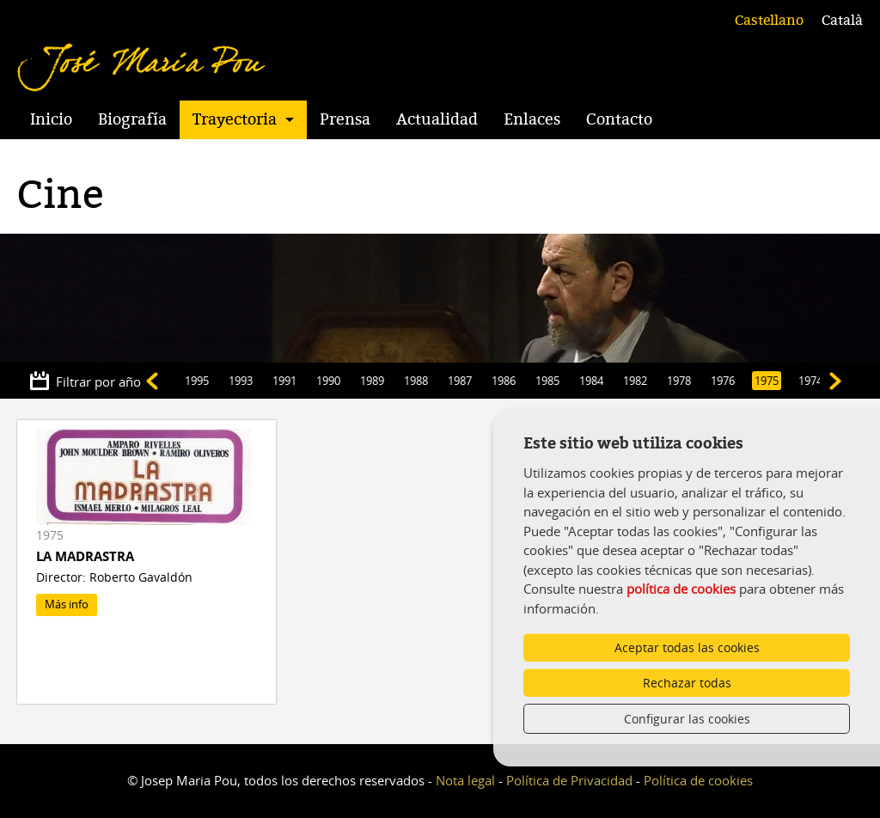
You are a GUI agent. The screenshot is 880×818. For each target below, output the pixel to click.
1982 (635, 380)
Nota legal (465, 780)
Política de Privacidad (569, 780)
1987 (460, 380)
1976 (723, 380)
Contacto (619, 119)
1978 (679, 380)
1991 (284, 380)
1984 (591, 380)
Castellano (769, 20)
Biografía (132, 119)
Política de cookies (698, 780)
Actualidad (437, 119)
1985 (547, 380)
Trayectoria (234, 119)
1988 (416, 380)
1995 (197, 380)
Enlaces (532, 119)
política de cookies (681, 588)
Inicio (51, 119)
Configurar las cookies (687, 719)
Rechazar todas (687, 683)
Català (842, 20)
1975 (767, 380)
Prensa (345, 119)
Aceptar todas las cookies (687, 647)
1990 (328, 380)
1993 (241, 380)
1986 (504, 380)
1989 (372, 380)
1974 (810, 380)
